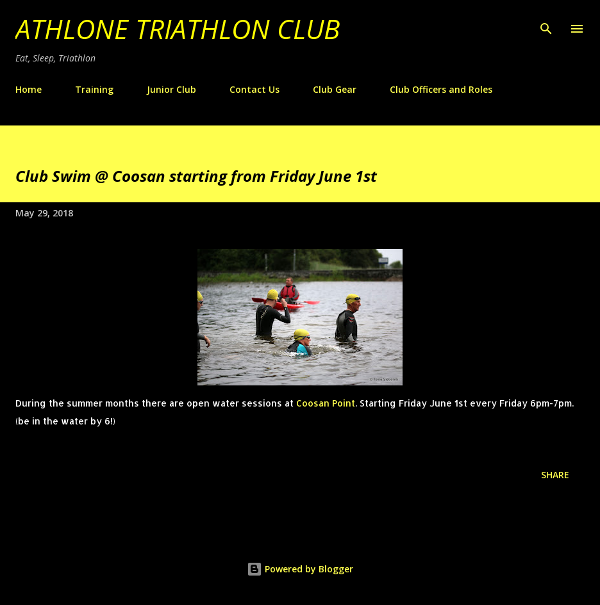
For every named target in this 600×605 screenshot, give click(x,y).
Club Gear (334, 89)
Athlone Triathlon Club (177, 28)
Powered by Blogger (300, 569)
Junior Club (171, 89)
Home (28, 89)
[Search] (546, 23)
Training (94, 89)
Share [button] (555, 475)
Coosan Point (325, 403)
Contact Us (254, 89)
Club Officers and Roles (441, 89)
